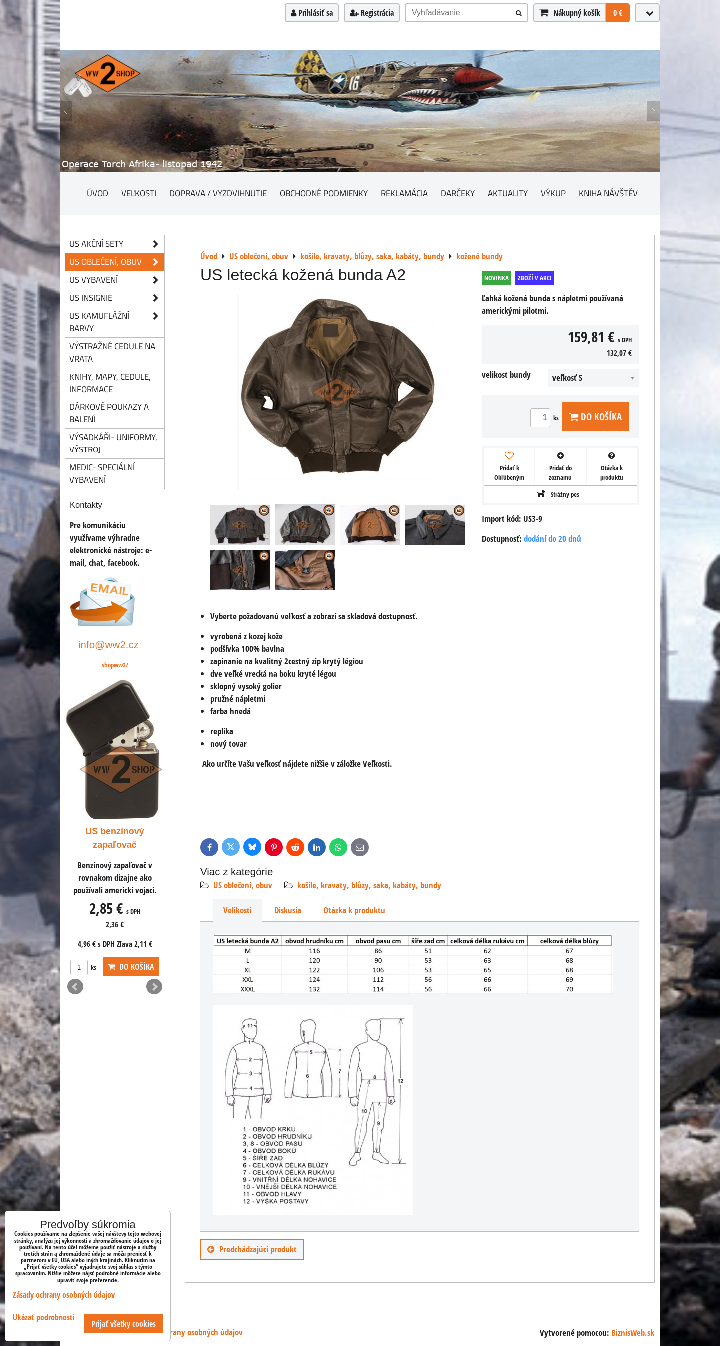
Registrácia (372, 12)
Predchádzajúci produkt (252, 1249)
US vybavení (117, 280)
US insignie (117, 298)
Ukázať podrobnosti (43, 1317)
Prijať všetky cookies (124, 1323)
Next (154, 987)
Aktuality (508, 193)
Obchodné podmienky (324, 193)
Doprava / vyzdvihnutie (218, 193)
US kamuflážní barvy (117, 322)
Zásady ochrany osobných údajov (188, 1332)
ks (546, 417)
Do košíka (596, 416)
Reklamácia (404, 193)
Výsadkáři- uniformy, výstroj (114, 443)
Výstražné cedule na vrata (113, 352)
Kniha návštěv (608, 193)
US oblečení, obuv (243, 885)
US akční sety (117, 244)
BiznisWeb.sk (633, 1332)
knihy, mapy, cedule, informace (110, 382)
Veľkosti (139, 193)
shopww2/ (115, 664)
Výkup (553, 193)
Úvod (97, 193)
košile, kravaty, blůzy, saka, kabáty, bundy (370, 885)
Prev (76, 987)
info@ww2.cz (108, 644)
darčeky (458, 193)
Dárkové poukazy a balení (109, 412)
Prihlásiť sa (312, 12)
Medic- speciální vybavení (102, 473)
